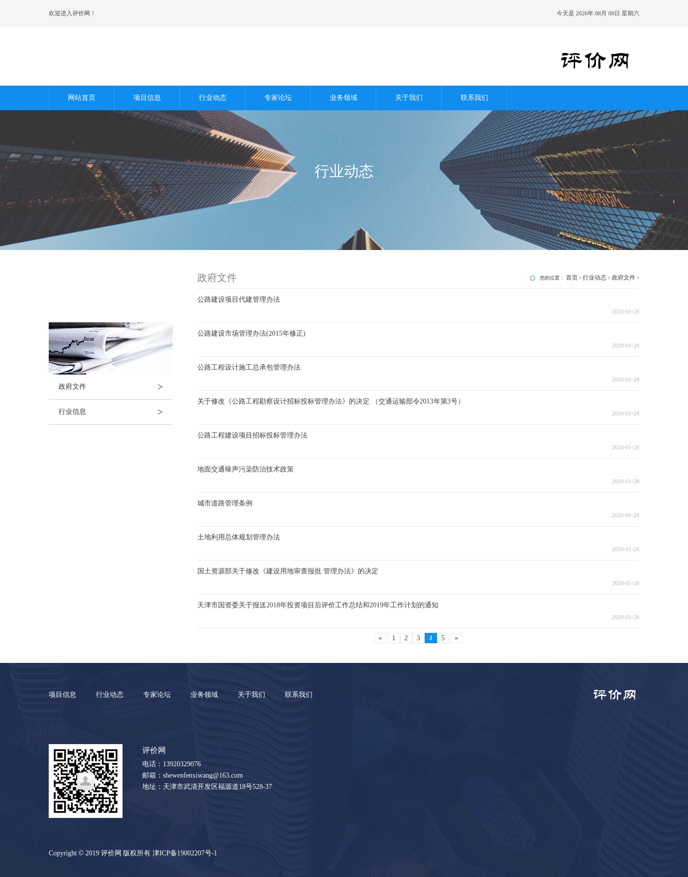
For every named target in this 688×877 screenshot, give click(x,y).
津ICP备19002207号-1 (185, 853)
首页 (572, 277)
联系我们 (474, 97)
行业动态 (212, 97)
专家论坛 (278, 97)
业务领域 (343, 97)
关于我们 (409, 97)
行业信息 (116, 412)
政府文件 (116, 387)
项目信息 (147, 97)
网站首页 (81, 97)
